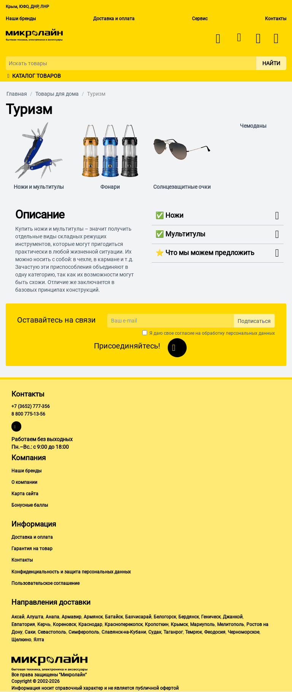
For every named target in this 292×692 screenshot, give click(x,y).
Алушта (35, 617)
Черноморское (243, 632)
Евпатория (23, 624)
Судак (154, 632)
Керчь (44, 624)
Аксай (17, 617)
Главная (16, 94)
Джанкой (233, 617)
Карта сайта (24, 493)
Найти (271, 63)
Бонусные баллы (29, 505)
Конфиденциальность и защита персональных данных (71, 572)
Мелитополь (230, 624)
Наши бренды (21, 18)
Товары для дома (57, 94)
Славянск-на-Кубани (124, 632)
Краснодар (90, 624)
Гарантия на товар (31, 548)
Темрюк (193, 632)
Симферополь (83, 632)
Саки (30, 632)
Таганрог (173, 632)
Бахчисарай (138, 617)
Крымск (179, 624)
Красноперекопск (124, 624)
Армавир (71, 617)
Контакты (275, 18)
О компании (24, 482)
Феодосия (214, 632)
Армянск (93, 617)
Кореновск (64, 624)
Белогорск (165, 617)
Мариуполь (202, 624)
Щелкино (21, 639)
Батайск (114, 617)
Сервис (200, 18)
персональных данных (250, 333)
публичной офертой (157, 688)
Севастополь (52, 632)
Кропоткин (156, 624)
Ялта (38, 639)
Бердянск (188, 617)
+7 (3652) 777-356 (30, 406)
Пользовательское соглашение (45, 583)
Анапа (52, 617)
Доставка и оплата (114, 18)
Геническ (211, 617)
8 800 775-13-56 (28, 414)
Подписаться (254, 321)
